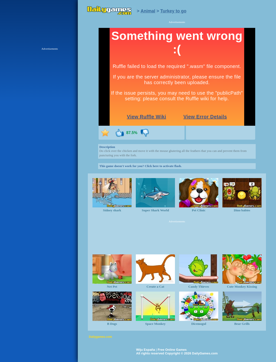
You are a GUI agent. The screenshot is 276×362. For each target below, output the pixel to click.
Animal (148, 11)
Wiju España (145, 349)
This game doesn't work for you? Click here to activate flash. (140, 166)
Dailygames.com (100, 337)
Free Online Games (172, 349)
